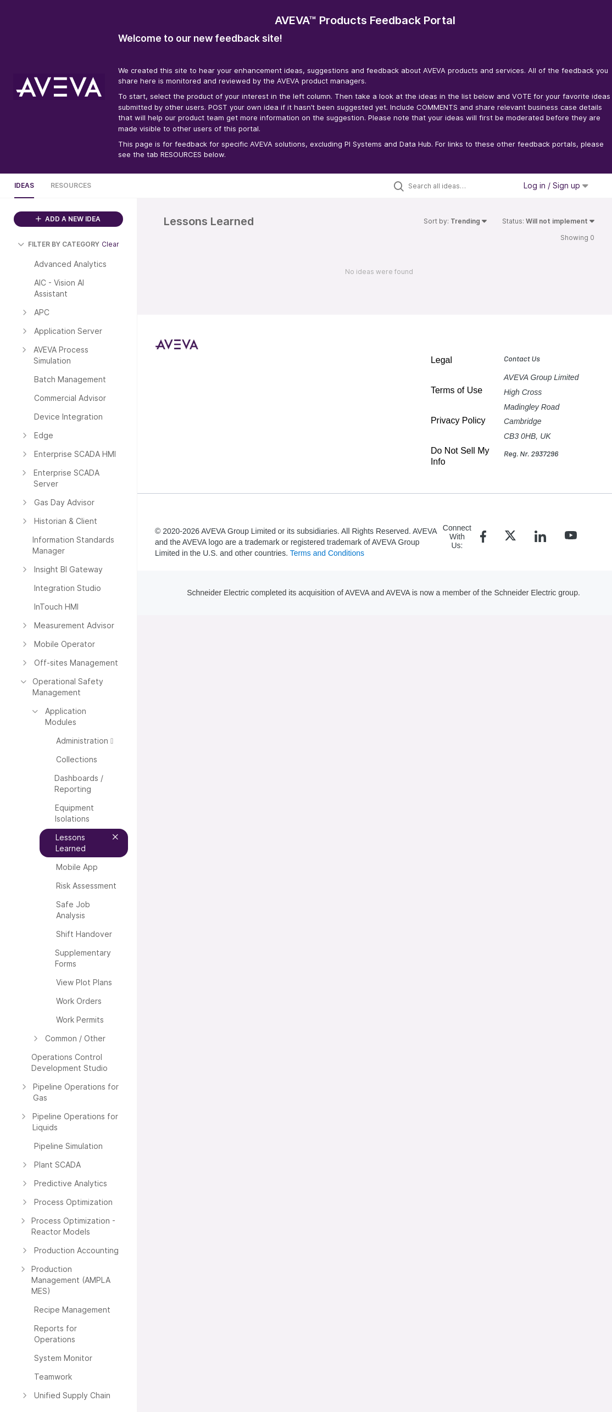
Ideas (24, 185)
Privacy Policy (458, 420)
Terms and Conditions (327, 553)
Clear (110, 244)
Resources (71, 185)
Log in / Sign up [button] (556, 185)
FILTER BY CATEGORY (58, 244)
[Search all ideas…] (459, 185)
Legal (441, 360)
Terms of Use (456, 390)
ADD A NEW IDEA (68, 219)
